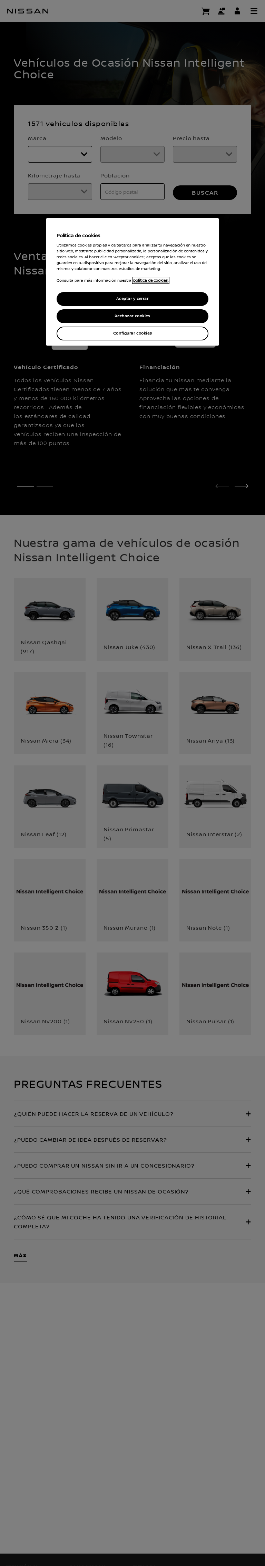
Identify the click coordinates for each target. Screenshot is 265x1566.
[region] (132, 282)
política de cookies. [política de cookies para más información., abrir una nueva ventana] (150, 280)
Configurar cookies (132, 333)
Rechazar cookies (132, 316)
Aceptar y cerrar (132, 299)
